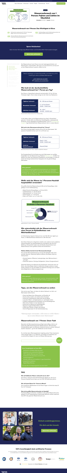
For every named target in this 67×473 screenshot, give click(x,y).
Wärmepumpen (26, 3)
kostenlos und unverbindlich (41, 80)
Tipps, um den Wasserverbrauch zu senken (14, 82)
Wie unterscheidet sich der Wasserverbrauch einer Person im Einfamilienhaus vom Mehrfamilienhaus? (14, 78)
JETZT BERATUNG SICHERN (40, 79)
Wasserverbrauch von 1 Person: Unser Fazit (13, 86)
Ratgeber (35, 3)
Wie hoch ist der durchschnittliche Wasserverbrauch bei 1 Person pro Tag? (13, 68)
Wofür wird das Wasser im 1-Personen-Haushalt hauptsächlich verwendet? (14, 73)
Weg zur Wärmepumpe (18, 3)
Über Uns (47, 3)
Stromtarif (31, 3)
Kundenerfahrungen (41, 3)
